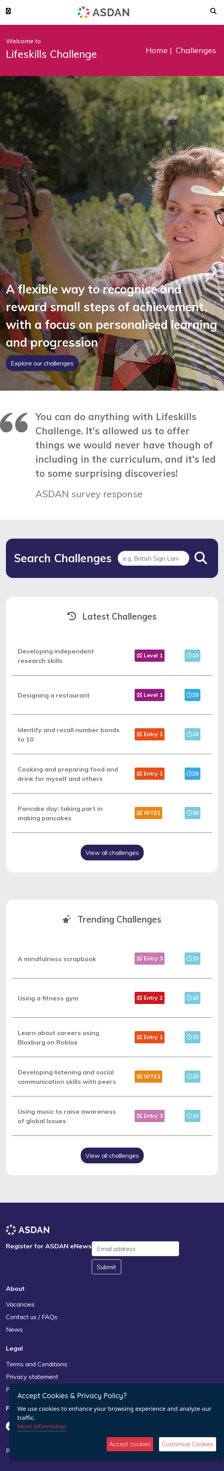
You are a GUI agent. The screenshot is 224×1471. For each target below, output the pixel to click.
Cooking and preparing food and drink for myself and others (68, 774)
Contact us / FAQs (31, 1317)
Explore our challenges (42, 363)
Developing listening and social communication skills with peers (67, 1076)
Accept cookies (130, 1444)
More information (42, 1426)
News (14, 1329)
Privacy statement (32, 1377)
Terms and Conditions (36, 1364)
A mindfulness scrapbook (57, 959)
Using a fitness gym (48, 998)
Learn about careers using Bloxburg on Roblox (58, 1037)
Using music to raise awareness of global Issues (67, 1116)
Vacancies (20, 1304)
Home (157, 50)
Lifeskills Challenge (51, 54)
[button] (8, 11)
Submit (106, 1267)
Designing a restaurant (54, 695)
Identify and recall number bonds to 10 (69, 734)
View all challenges (112, 852)
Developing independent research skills (56, 655)
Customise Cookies (187, 1444)
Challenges (196, 50)
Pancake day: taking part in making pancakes (60, 813)
